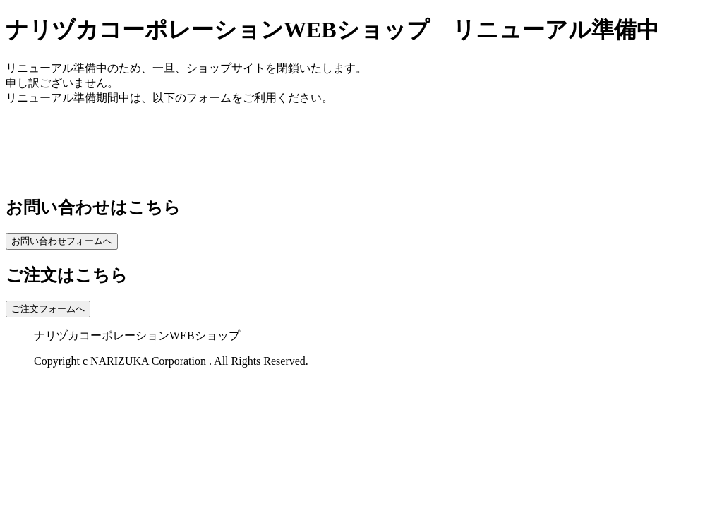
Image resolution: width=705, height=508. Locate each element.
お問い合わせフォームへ (61, 241)
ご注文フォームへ (48, 308)
